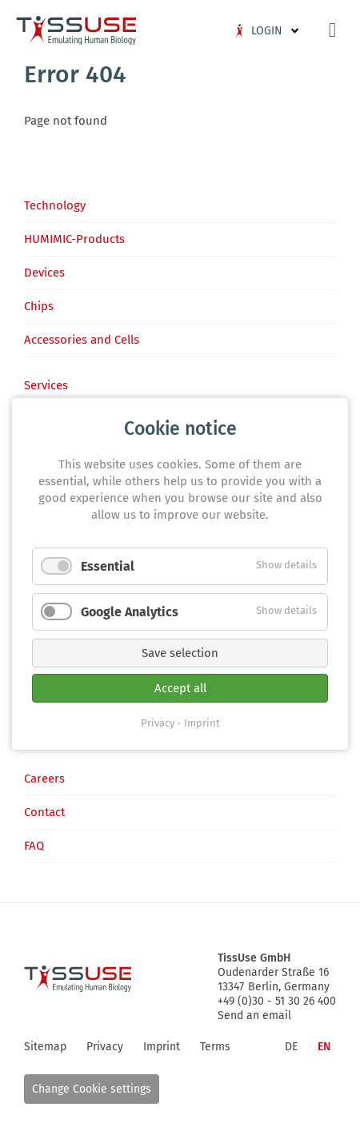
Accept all (180, 687)
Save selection (180, 652)
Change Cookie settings (91, 1089)
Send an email (254, 1015)
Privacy (157, 722)
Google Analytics (129, 611)
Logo (76, 30)
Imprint (202, 722)
